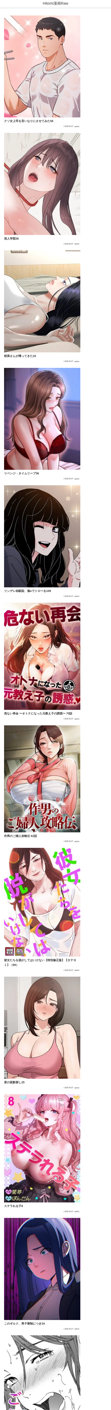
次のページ (55, 1326)
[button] (105, 1379)
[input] (55, 1378)
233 (87, 1339)
